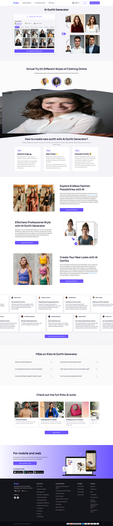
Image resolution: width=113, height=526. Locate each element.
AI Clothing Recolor (42, 500)
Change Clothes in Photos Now (56, 336)
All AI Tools (39, 486)
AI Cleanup (39, 511)
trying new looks (91, 195)
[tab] (33, 362)
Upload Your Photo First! (35, 51)
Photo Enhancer (60, 493)
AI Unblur (39, 513)
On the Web (80, 486)
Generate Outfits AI (71, 210)
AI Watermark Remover (43, 505)
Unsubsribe (93, 494)
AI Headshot (40, 508)
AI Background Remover (43, 503)
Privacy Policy (94, 497)
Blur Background (60, 510)
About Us (92, 486)
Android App (80, 492)
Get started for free (25, 463)
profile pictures (92, 273)
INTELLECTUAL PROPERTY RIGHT (94, 506)
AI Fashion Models (41, 489)
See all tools (56, 432)
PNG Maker (58, 504)
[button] (33, 362)
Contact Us (93, 489)
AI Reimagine (40, 516)
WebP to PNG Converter (62, 499)
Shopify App (80, 494)
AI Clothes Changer (42, 497)
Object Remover (60, 507)
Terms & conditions (93, 500)
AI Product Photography (43, 494)
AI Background (40, 492)
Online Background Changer (63, 490)
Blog (91, 492)
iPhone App (80, 489)
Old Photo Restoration (61, 501)
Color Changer (59, 496)
